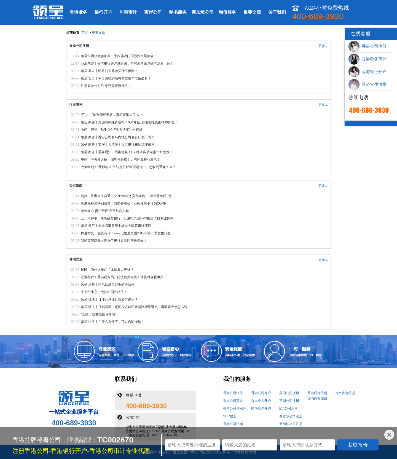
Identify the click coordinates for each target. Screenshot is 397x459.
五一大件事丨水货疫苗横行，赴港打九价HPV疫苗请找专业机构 (127, 218)
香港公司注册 (79, 46)
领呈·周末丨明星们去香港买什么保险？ (109, 71)
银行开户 (103, 12)
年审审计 (128, 12)
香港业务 (78, 12)
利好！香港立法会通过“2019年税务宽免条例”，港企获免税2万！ (128, 196)
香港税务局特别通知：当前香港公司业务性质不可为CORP (124, 203)
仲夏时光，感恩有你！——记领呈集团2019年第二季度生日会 (126, 233)
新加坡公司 (203, 12)
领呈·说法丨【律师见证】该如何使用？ (109, 299)
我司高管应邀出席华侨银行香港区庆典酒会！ (114, 241)
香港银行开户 (367, 71)
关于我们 (277, 12)
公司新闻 (75, 186)
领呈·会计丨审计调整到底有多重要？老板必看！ (116, 78)
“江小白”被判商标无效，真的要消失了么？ (112, 115)
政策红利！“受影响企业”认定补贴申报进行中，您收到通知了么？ (128, 167)
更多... (323, 46)
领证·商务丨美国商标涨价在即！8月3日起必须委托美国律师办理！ (129, 122)
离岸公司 (153, 12)
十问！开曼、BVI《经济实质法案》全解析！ (113, 130)
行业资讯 (75, 105)
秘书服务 (178, 12)
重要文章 (252, 12)
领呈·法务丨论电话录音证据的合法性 (108, 284)
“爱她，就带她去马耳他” (98, 314)
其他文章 (75, 259)
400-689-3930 (74, 423)
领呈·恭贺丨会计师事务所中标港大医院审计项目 (116, 226)
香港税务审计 (367, 59)
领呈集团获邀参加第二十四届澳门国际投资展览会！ (119, 56)
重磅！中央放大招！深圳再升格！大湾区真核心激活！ (120, 159)
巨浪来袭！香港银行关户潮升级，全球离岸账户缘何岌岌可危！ (127, 63)
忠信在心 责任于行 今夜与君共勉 (105, 211)
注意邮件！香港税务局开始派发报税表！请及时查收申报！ (124, 277)
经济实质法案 (367, 84)
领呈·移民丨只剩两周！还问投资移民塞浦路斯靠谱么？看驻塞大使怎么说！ (136, 307)
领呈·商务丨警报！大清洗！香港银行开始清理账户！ (119, 145)
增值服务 (227, 12)
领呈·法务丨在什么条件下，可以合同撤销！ (112, 322)
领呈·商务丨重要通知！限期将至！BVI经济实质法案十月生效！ (127, 152)
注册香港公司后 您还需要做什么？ (106, 86)
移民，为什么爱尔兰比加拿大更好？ (107, 270)
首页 (84, 33)
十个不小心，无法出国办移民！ (104, 292)
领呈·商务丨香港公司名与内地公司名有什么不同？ (117, 137)
